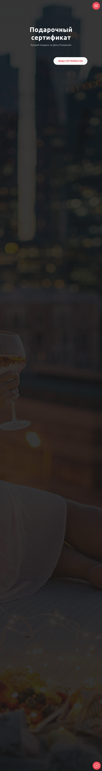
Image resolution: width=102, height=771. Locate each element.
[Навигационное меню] (96, 6)
